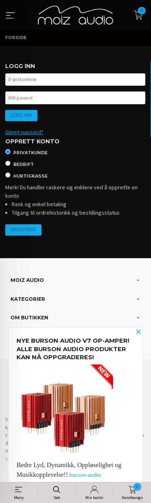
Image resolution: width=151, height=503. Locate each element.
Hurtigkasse (30, 176)
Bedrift (23, 164)
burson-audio (85, 474)
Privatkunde (30, 152)
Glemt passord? (24, 132)
